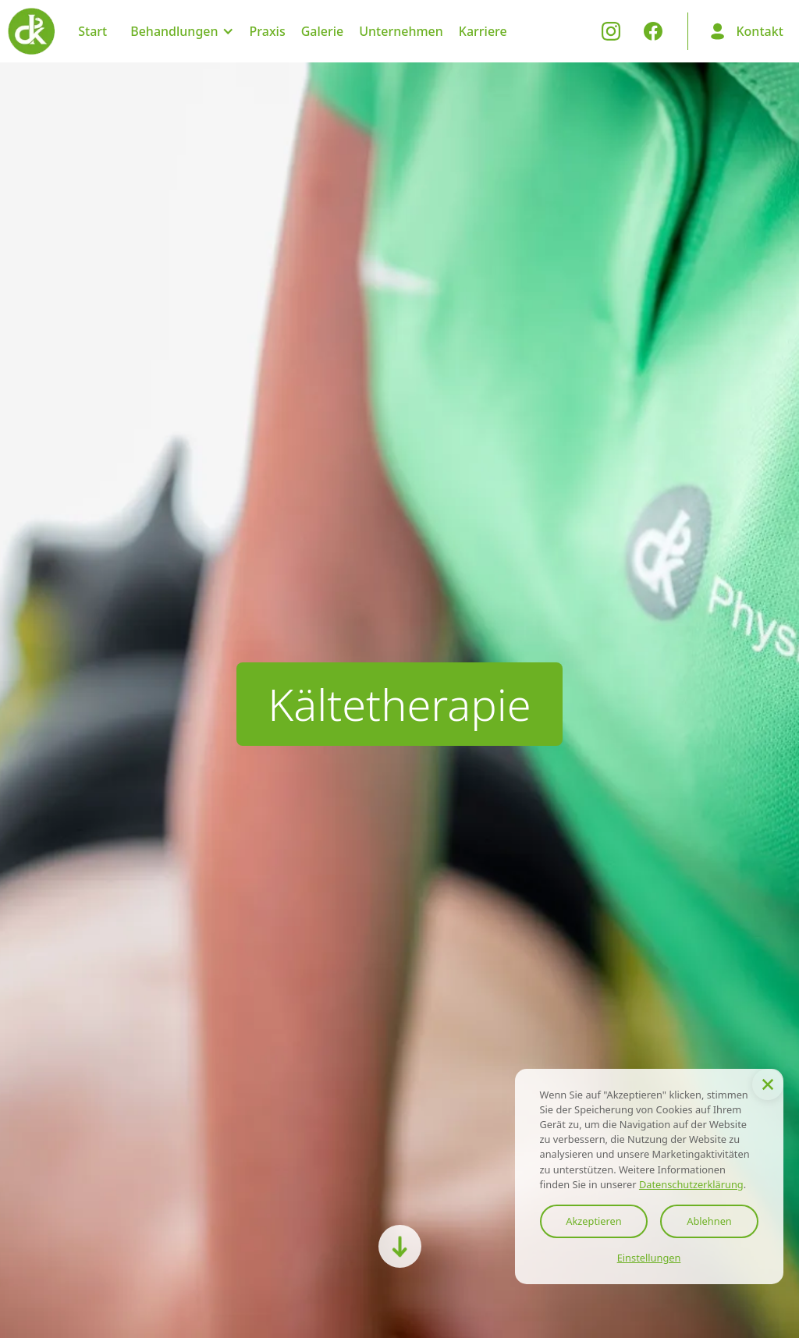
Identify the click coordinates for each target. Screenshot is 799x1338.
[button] (767, 1084)
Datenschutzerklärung (691, 1184)
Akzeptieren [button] (593, 1221)
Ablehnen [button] (709, 1221)
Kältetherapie (399, 703)
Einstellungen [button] (649, 1258)
